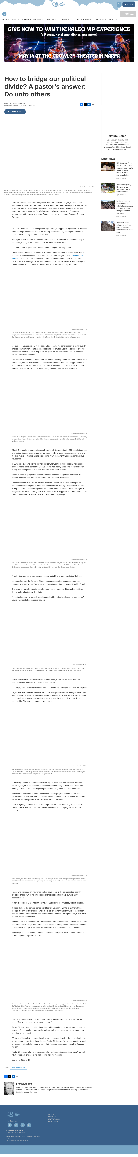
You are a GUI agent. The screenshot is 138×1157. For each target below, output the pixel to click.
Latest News (108, 161)
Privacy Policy (53, 1124)
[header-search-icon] (119, 6)
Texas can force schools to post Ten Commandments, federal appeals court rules (124, 230)
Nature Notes (117, 138)
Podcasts (51, 22)
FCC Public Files (54, 1122)
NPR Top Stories (18, 1070)
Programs (38, 22)
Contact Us (52, 1119)
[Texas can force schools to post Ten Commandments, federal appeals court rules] (108, 229)
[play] (4, 17)
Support (100, 22)
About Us (113, 22)
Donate (130, 6)
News (4, 22)
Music (14, 22)
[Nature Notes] (117, 123)
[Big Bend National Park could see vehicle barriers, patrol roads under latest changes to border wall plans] (108, 207)
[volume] (10, 16)
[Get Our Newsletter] (117, 92)
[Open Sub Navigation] (9, 22)
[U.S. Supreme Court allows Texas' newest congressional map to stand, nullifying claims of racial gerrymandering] (108, 169)
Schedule (26, 22)
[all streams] (128, 16)
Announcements (53, 1121)
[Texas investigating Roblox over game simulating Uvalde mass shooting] (108, 191)
